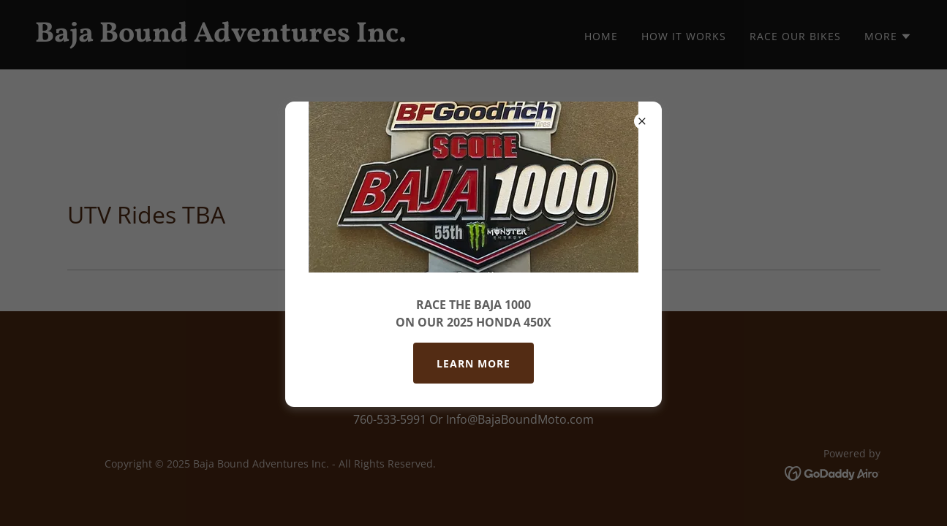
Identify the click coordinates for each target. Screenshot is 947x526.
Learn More (473, 363)
